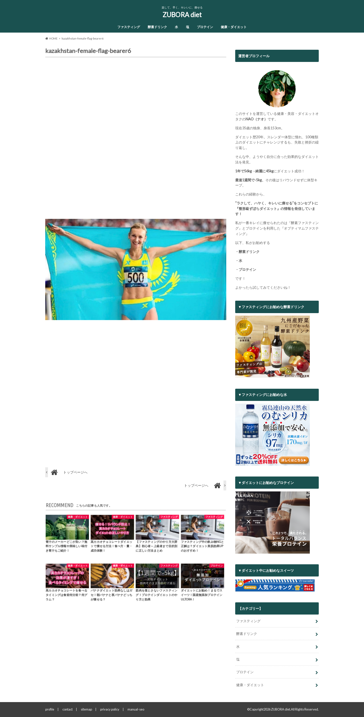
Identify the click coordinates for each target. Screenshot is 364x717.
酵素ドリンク (157, 27)
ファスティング (128, 27)
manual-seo (136, 709)
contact (67, 709)
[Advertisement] (135, 140)
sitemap (86, 709)
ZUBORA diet (182, 15)
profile (49, 709)
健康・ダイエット (234, 27)
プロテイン (205, 27)
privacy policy (109, 709)
